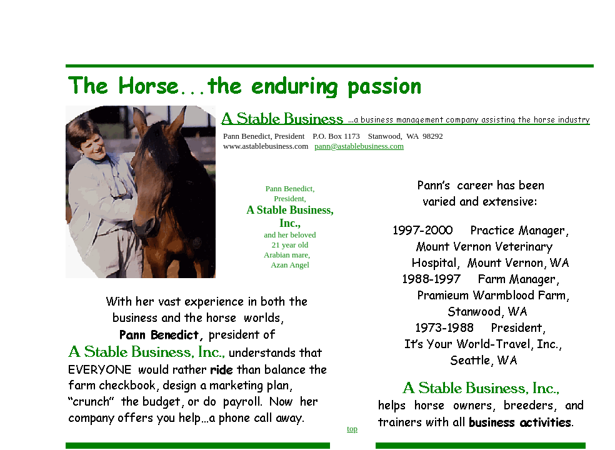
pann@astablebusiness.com (359, 146)
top (352, 428)
